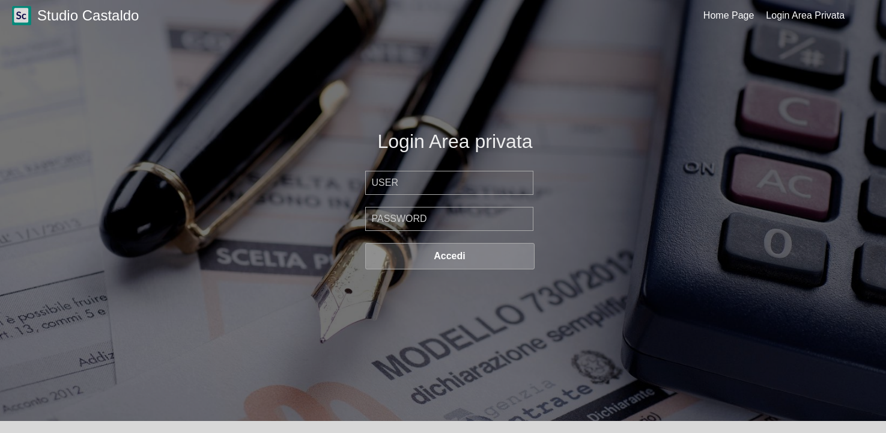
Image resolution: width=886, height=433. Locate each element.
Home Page (728, 15)
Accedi (449, 256)
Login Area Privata (805, 15)
